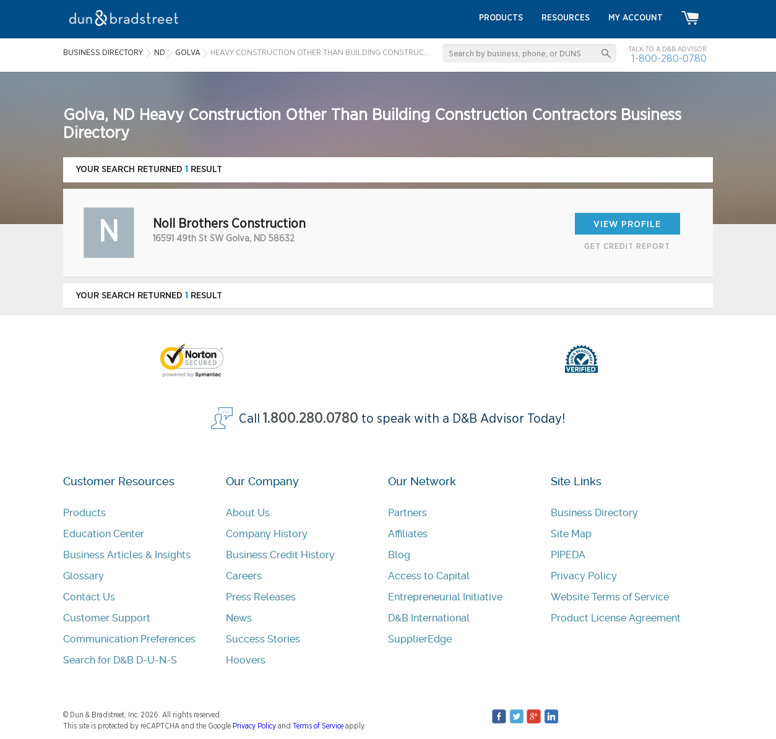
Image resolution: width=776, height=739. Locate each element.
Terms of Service (318, 726)
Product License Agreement (616, 618)
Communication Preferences (129, 639)
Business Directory (594, 513)
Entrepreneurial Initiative (445, 597)
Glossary (83, 576)
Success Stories (263, 639)
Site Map (571, 534)
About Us (248, 513)
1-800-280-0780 (669, 58)
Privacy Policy (584, 576)
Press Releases (261, 597)
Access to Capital (429, 576)
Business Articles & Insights (127, 555)
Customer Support (106, 618)
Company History (267, 534)
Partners (407, 513)
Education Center (103, 534)
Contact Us (89, 597)
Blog (399, 555)
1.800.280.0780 (310, 419)
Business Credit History (280, 555)
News (239, 618)
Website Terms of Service (610, 597)
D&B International (429, 618)
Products (84, 513)
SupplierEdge (420, 639)
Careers (244, 576)
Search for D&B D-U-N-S (120, 660)
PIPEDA (568, 555)
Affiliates (408, 534)
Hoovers (245, 660)
